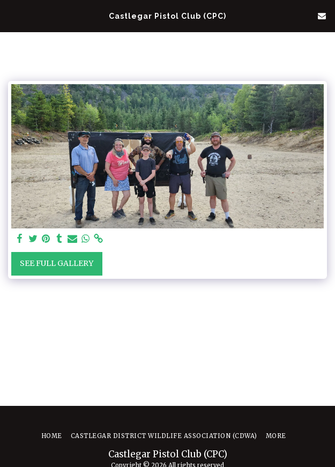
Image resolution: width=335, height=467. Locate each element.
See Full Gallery (56, 263)
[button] (12, 15)
